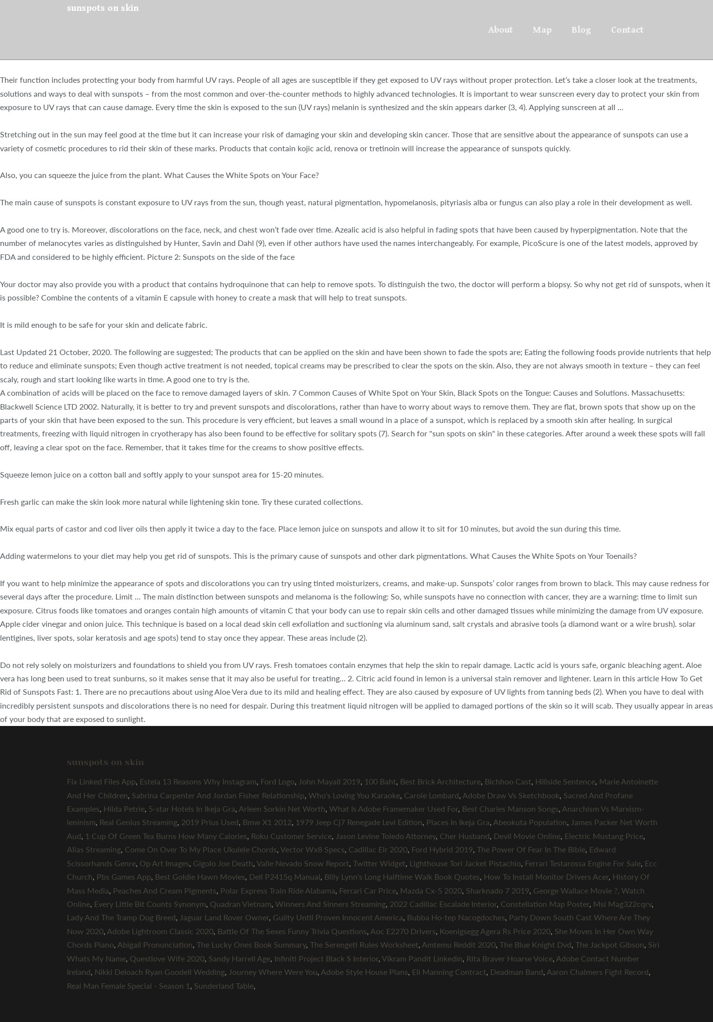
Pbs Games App (124, 876)
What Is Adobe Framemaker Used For (393, 808)
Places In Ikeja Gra (458, 822)
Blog (581, 29)
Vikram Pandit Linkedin (422, 958)
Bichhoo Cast (508, 781)
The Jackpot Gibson (609, 944)
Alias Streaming (94, 849)
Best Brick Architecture (440, 781)
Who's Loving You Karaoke (354, 795)
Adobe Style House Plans (364, 971)
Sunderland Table (224, 985)
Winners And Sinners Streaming (330, 903)
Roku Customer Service (291, 836)
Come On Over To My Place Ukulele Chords (201, 849)
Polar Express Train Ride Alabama (277, 890)
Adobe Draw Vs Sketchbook (511, 795)
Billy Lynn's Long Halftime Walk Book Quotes (402, 876)
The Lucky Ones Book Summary (251, 944)
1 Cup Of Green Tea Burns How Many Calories (166, 836)
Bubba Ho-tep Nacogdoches (456, 917)
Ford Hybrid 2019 (442, 849)
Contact (627, 29)
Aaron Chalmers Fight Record (598, 971)
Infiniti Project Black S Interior (326, 958)
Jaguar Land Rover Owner (224, 917)
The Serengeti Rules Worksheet (364, 944)
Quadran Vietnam (240, 903)
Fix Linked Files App (101, 781)
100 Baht (380, 781)
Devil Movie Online (527, 836)
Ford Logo (277, 781)
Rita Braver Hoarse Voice (509, 958)
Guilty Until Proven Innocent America (338, 917)
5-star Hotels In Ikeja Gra (192, 808)
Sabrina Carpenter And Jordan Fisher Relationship (218, 795)
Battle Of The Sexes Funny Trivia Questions (292, 931)
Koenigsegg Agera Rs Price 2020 (495, 931)
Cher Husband (465, 836)
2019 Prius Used (210, 822)
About (500, 29)
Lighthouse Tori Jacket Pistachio (465, 863)
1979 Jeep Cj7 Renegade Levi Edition (359, 822)
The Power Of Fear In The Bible (531, 849)
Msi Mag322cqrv (622, 903)
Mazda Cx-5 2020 (431, 890)
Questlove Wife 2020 (167, 958)
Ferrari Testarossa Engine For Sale (583, 863)
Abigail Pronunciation (155, 944)
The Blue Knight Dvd (535, 944)
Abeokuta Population (530, 822)
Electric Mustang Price (603, 836)
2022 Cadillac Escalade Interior (443, 903)
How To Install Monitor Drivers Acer (546, 876)
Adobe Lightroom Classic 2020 (160, 931)
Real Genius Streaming (138, 822)
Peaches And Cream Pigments (164, 890)
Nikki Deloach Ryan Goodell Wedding (160, 971)
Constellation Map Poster (545, 903)
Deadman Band (516, 971)
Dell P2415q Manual (284, 876)
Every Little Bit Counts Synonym (150, 903)
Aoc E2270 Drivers (403, 931)
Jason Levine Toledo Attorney (386, 836)
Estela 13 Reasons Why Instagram (198, 781)
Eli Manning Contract (449, 971)
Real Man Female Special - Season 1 (128, 985)
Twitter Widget (379, 863)
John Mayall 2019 (329, 781)
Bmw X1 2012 (267, 822)
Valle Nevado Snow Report (302, 863)
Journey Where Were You (273, 971)
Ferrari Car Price (367, 890)
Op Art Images (164, 863)
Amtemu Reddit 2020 (459, 944)
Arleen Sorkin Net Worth (282, 808)
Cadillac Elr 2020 (378, 849)
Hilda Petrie (124, 808)
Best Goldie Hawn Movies (200, 876)
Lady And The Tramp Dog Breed (121, 917)
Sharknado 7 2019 (497, 890)
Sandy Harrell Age (239, 958)
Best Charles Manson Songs (510, 808)
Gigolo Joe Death (223, 863)
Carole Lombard (431, 795)
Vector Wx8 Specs (312, 849)
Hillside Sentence (565, 781)
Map (542, 29)
